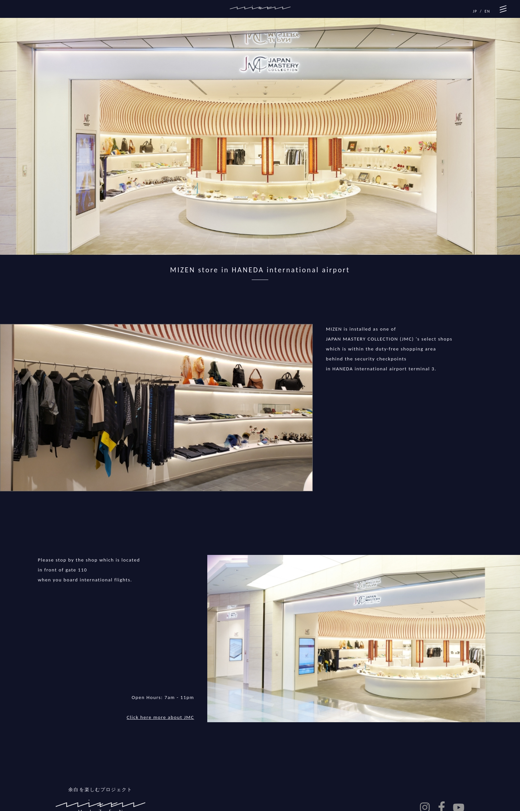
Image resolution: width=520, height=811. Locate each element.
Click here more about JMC (160, 717)
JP (475, 11)
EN (487, 11)
